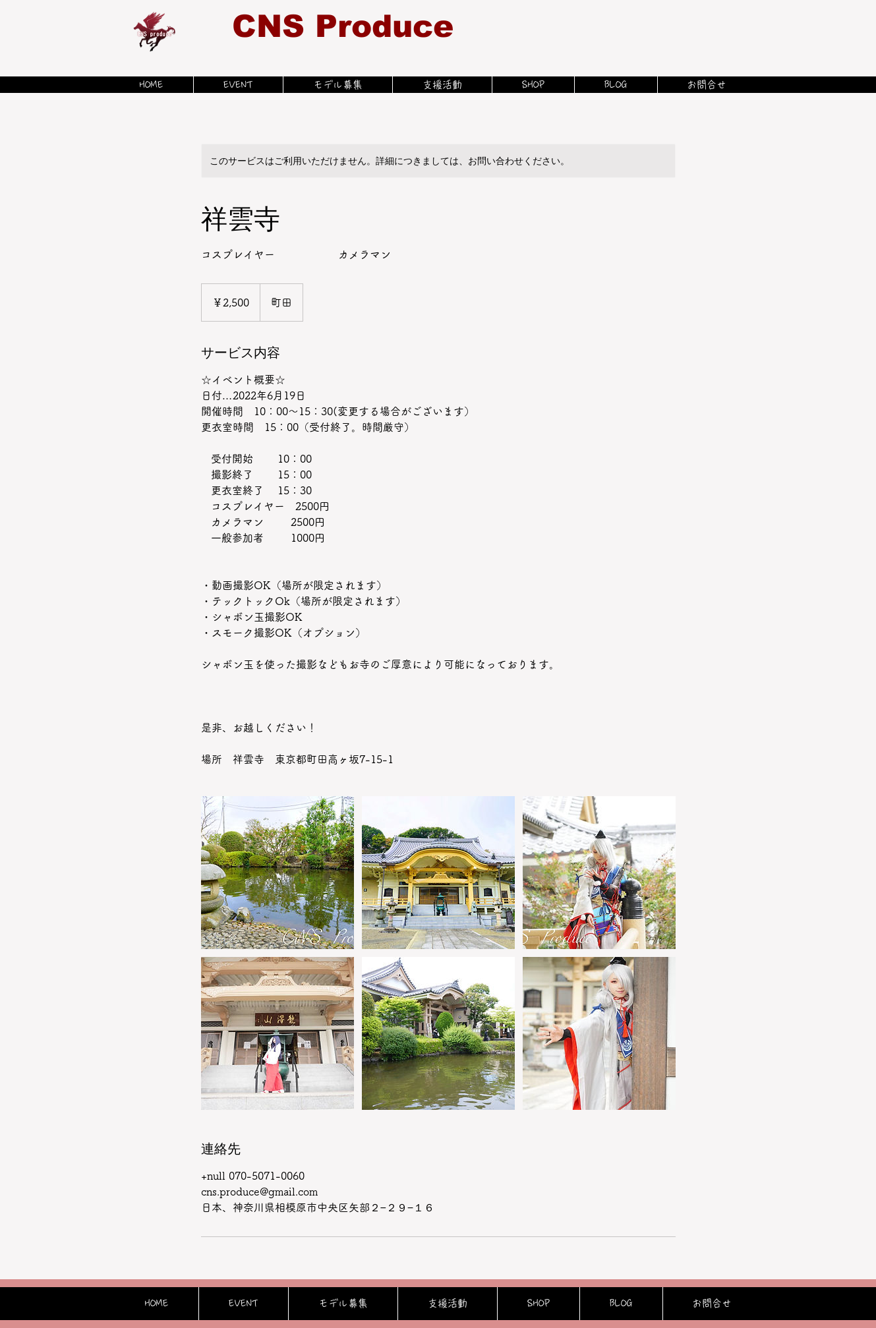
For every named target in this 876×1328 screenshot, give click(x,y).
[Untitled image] (277, 872)
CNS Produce (342, 26)
